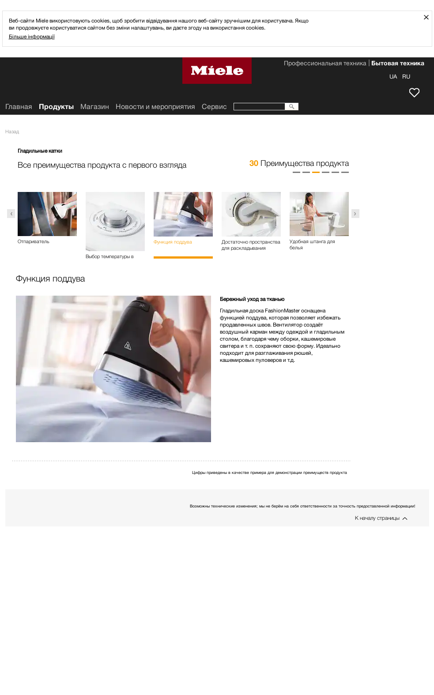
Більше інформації (32, 36)
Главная (18, 106)
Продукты (56, 106)
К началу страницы (377, 518)
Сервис (214, 106)
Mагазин (94, 106)
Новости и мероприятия (155, 106)
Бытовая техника (397, 64)
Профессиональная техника (325, 64)
